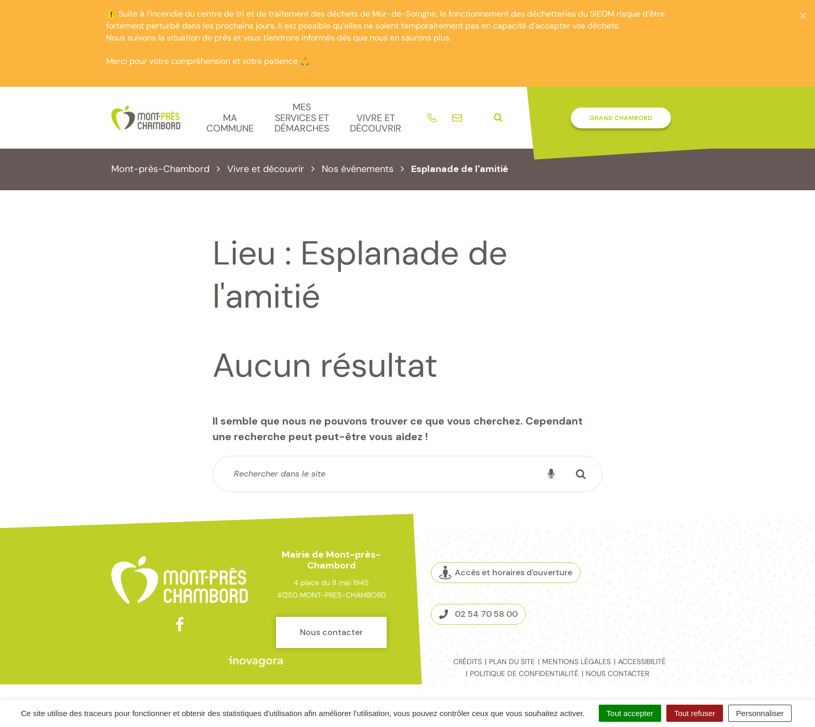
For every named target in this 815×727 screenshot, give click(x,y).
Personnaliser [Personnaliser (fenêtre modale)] (760, 713)
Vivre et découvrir (375, 123)
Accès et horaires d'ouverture (505, 573)
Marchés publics (661, 578)
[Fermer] (802, 15)
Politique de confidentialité (524, 673)
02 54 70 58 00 (478, 614)
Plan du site (512, 661)
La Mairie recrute (661, 593)
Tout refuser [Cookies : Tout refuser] (694, 713)
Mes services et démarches (301, 118)
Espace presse (660, 608)
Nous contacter (331, 632)
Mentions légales (576, 661)
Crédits (467, 661)
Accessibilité (642, 661)
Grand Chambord (620, 118)
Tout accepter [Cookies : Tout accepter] (630, 713)
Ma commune (230, 123)
